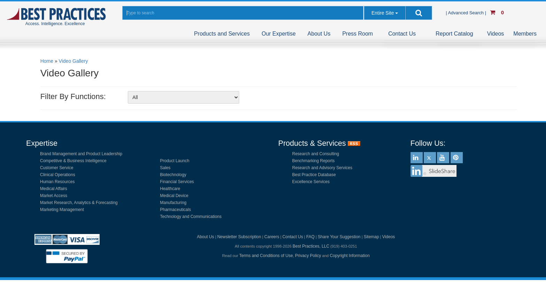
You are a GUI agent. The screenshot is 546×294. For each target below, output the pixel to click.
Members (525, 34)
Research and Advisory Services (322, 167)
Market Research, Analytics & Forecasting (79, 202)
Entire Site (383, 13)
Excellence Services (310, 181)
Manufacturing (173, 202)
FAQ (310, 236)
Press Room (357, 34)
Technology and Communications (191, 216)
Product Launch (174, 160)
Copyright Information (350, 255)
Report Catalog (454, 34)
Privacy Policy (308, 255)
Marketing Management (62, 209)
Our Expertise (279, 34)
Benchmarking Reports (313, 160)
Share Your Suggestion (339, 236)
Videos (495, 34)
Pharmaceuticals (175, 209)
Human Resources (57, 181)
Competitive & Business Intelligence (73, 160)
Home (46, 61)
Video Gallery (73, 61)
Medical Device (174, 195)
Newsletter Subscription (239, 236)
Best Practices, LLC (310, 246)
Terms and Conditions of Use (266, 255)
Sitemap (371, 236)
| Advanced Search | (467, 12)
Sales (165, 167)
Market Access (53, 195)
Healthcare (170, 188)
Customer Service (56, 167)
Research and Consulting (315, 153)
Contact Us (402, 34)
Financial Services (177, 181)
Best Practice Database (314, 174)
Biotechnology (173, 174)
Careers (271, 236)
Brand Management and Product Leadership (81, 153)
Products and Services (222, 34)
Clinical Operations (57, 174)
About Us (318, 34)
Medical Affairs (53, 188)
